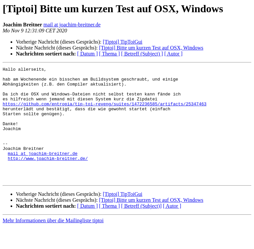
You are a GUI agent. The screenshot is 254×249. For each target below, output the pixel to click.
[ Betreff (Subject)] (141, 228)
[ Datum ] (87, 53)
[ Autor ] (173, 53)
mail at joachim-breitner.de (72, 24)
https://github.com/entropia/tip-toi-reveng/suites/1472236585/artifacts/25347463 (104, 112)
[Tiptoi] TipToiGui (123, 42)
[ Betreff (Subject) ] (142, 53)
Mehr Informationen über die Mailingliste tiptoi (53, 243)
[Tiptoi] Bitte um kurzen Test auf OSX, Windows (151, 48)
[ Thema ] (109, 53)
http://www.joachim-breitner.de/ (48, 177)
